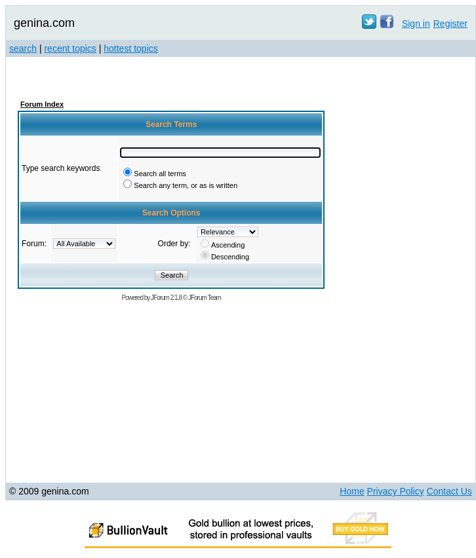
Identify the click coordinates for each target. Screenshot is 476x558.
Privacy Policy (395, 491)
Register (450, 23)
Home (352, 491)
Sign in (416, 23)
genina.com (44, 22)
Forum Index (42, 104)
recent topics (70, 48)
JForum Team (204, 297)
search (23, 48)
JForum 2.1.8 (166, 297)
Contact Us (449, 491)
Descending (230, 257)
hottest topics (131, 48)
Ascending (228, 245)
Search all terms (160, 173)
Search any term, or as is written (185, 185)
